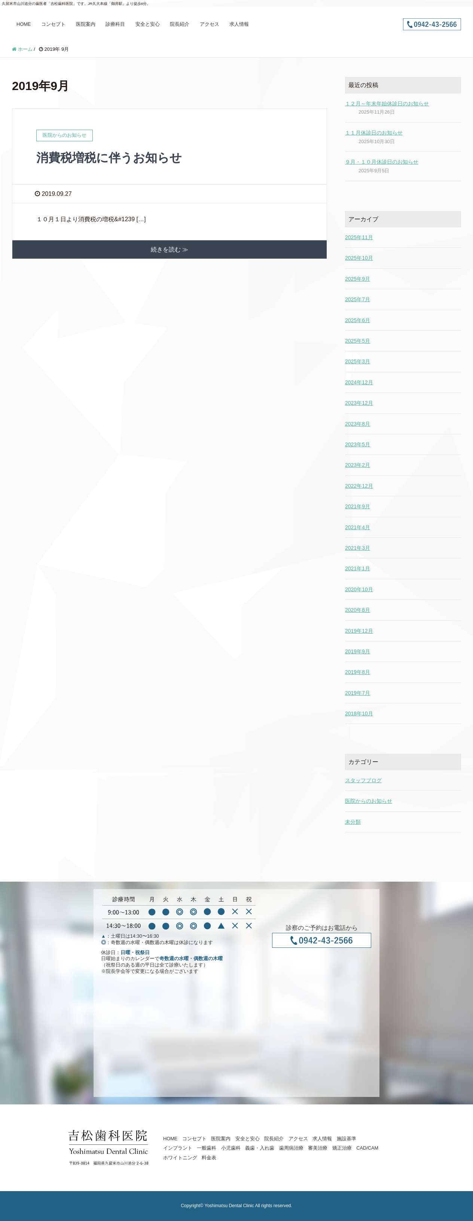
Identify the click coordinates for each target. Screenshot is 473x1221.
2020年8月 (357, 610)
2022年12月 (359, 486)
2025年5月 (357, 341)
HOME (23, 24)
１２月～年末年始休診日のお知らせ (387, 104)
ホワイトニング (180, 1157)
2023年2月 (357, 465)
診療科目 (115, 24)
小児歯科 (231, 1148)
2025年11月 (359, 237)
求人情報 (239, 24)
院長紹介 (179, 24)
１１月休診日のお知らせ (374, 133)
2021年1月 (357, 568)
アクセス (209, 24)
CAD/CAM (367, 1148)
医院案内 (85, 24)
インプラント (177, 1148)
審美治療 (317, 1148)
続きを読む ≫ (169, 249)
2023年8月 (357, 424)
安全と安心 (147, 24)
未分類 (353, 822)
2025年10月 (359, 258)
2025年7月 (357, 299)
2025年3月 (357, 361)
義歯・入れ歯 (259, 1148)
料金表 (209, 1157)
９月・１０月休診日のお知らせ (381, 162)
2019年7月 (357, 693)
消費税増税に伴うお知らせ (109, 157)
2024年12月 (359, 382)
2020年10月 (359, 589)
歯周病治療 (291, 1148)
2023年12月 (359, 403)
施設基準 (346, 1138)
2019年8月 (357, 672)
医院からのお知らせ (368, 801)
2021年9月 (357, 506)
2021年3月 (357, 548)
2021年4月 (357, 527)
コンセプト (53, 24)
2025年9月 (357, 279)
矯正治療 (342, 1148)
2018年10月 (359, 713)
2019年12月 (359, 631)
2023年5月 (357, 444)
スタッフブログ (363, 780)
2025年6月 (357, 320)
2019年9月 (357, 651)
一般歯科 (206, 1148)
